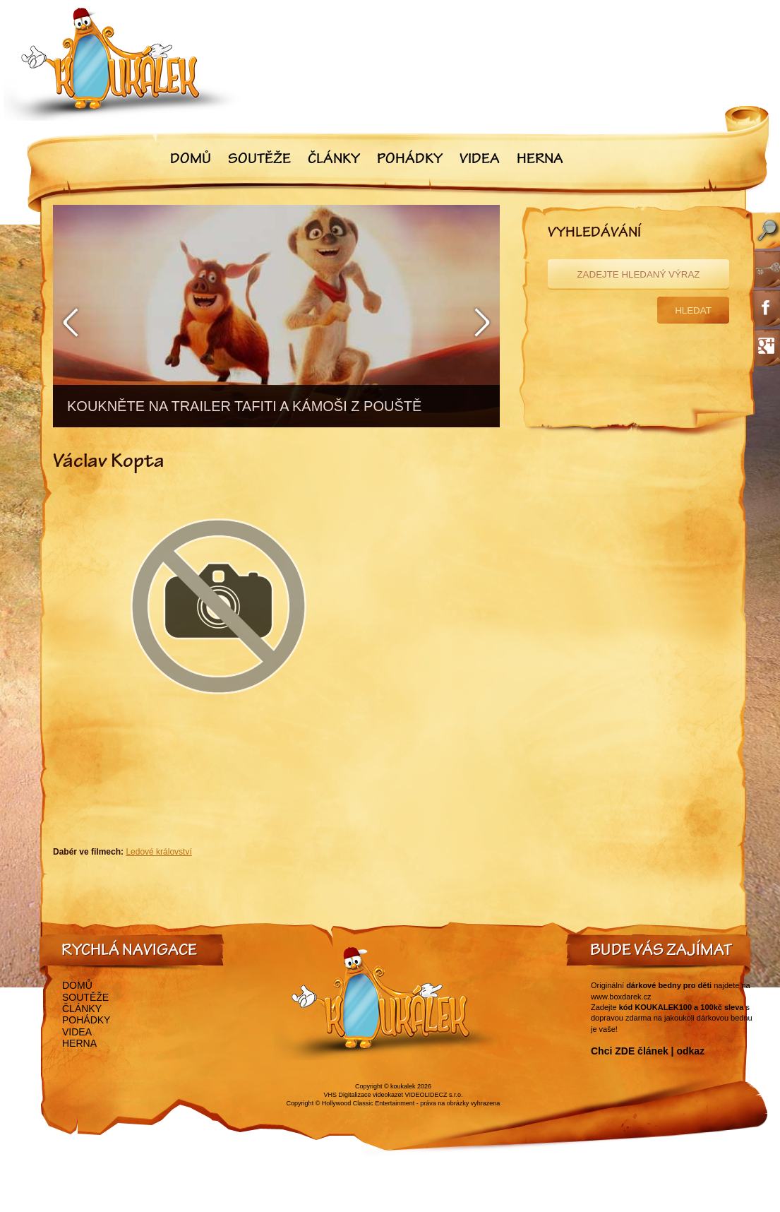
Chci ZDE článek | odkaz (647, 1051)
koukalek (403, 1086)
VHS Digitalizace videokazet (363, 1094)
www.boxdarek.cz (621, 996)
